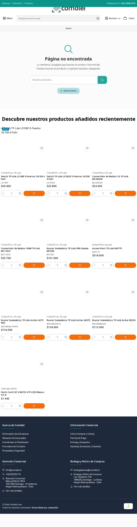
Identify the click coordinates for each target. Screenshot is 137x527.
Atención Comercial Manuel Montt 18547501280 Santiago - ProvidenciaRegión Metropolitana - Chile (19, 495)
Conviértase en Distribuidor (15, 455)
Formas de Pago (78, 451)
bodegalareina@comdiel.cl (85, 483)
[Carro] (129, 25)
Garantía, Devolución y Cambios (85, 459)
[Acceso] (115, 25)
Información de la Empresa (15, 447)
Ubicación (17, 3)
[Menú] (7, 25)
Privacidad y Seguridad (13, 464)
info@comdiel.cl (11, 483)
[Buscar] (102, 87)
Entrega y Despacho (80, 455)
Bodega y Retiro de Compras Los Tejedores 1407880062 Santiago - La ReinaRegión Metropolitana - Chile (86, 491)
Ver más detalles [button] (12, 504)
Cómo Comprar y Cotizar (82, 447)
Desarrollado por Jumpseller (45, 521)
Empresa (6, 3)
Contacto (29, 3)
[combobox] (59, 25)
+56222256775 (11, 487)
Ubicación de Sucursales (14, 451)
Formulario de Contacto (13, 459)
